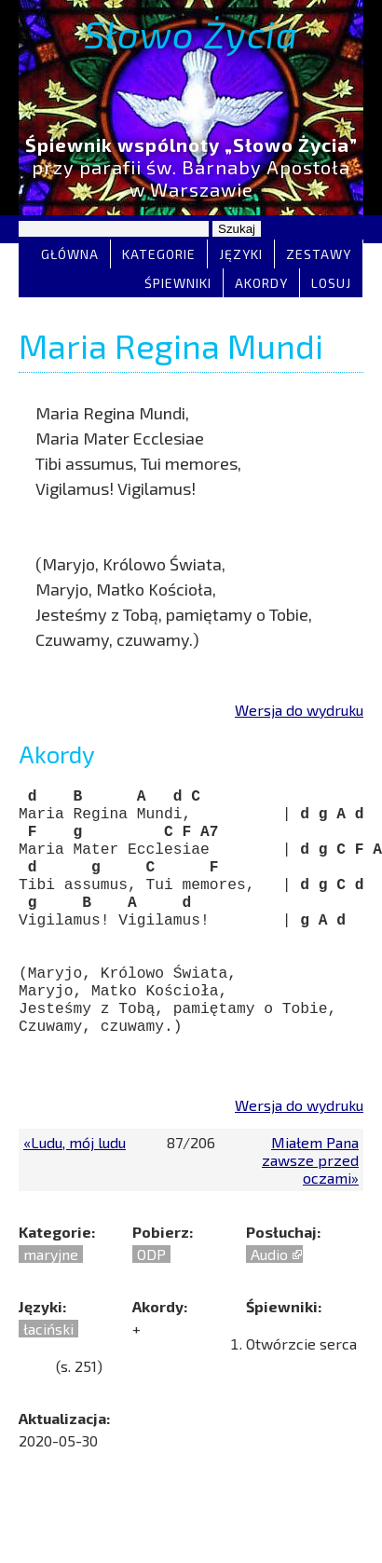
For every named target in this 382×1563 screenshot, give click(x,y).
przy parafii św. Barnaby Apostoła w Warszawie (191, 166)
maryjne (50, 1293)
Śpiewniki (177, 283)
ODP (151, 1293)
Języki (241, 254)
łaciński (48, 1368)
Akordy (261, 283)
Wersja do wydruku (299, 710)
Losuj (331, 283)
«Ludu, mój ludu (74, 1181)
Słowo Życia (191, 33)
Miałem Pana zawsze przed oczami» (310, 1199)
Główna (70, 254)
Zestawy (318, 254)
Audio (269, 1293)
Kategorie (159, 254)
